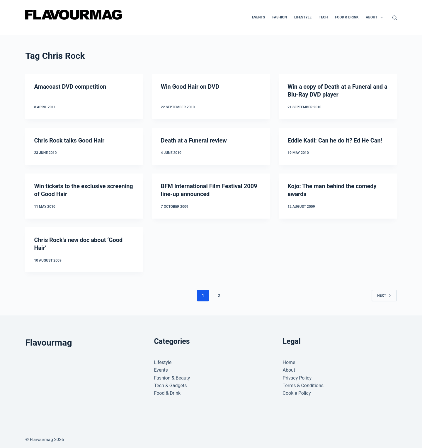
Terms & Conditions (303, 384)
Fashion (279, 17)
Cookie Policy (297, 391)
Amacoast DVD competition (70, 86)
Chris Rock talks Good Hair (69, 139)
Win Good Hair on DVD (190, 86)
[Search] (394, 18)
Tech (323, 17)
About (375, 17)
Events (258, 17)
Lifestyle (303, 17)
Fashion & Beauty (172, 376)
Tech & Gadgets (170, 384)
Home (289, 360)
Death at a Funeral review (194, 139)
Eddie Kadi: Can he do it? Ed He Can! (334, 139)
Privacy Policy (297, 376)
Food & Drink (346, 17)
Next (384, 293)
